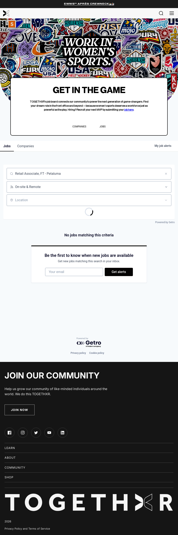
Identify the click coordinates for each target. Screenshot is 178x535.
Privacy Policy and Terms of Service (27, 528)
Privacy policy (78, 353)
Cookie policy (96, 353)
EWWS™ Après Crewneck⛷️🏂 (89, 3)
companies (25, 146)
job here (129, 109)
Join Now (19, 410)
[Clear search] (166, 173)
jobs (7, 146)
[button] (161, 13)
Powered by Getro (165, 222)
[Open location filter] (166, 200)
